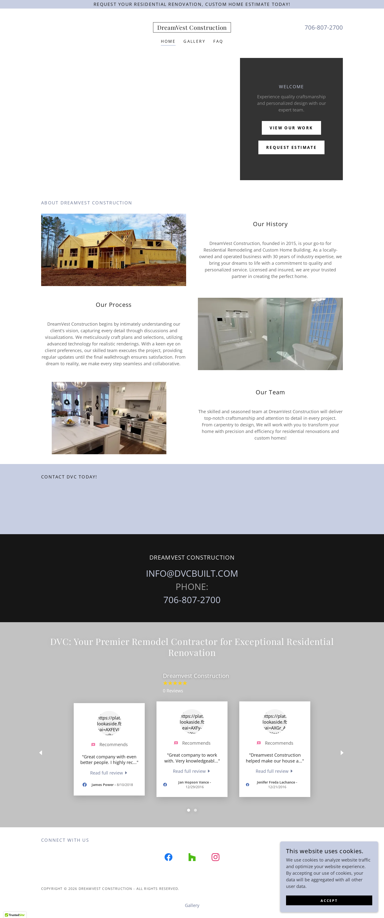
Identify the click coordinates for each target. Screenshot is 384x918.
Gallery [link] (194, 41)
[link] (192, 28)
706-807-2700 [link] (324, 27)
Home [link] (168, 41)
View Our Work (291, 128)
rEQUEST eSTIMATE (291, 147)
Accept (329, 900)
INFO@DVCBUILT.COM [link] (192, 573)
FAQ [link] (218, 41)
